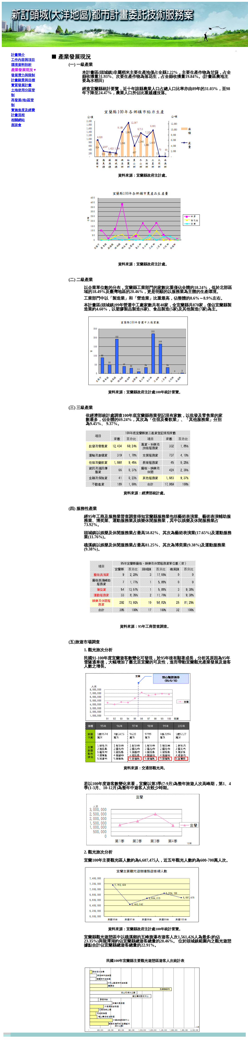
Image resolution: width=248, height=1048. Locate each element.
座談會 (16, 125)
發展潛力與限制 (23, 75)
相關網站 (18, 120)
